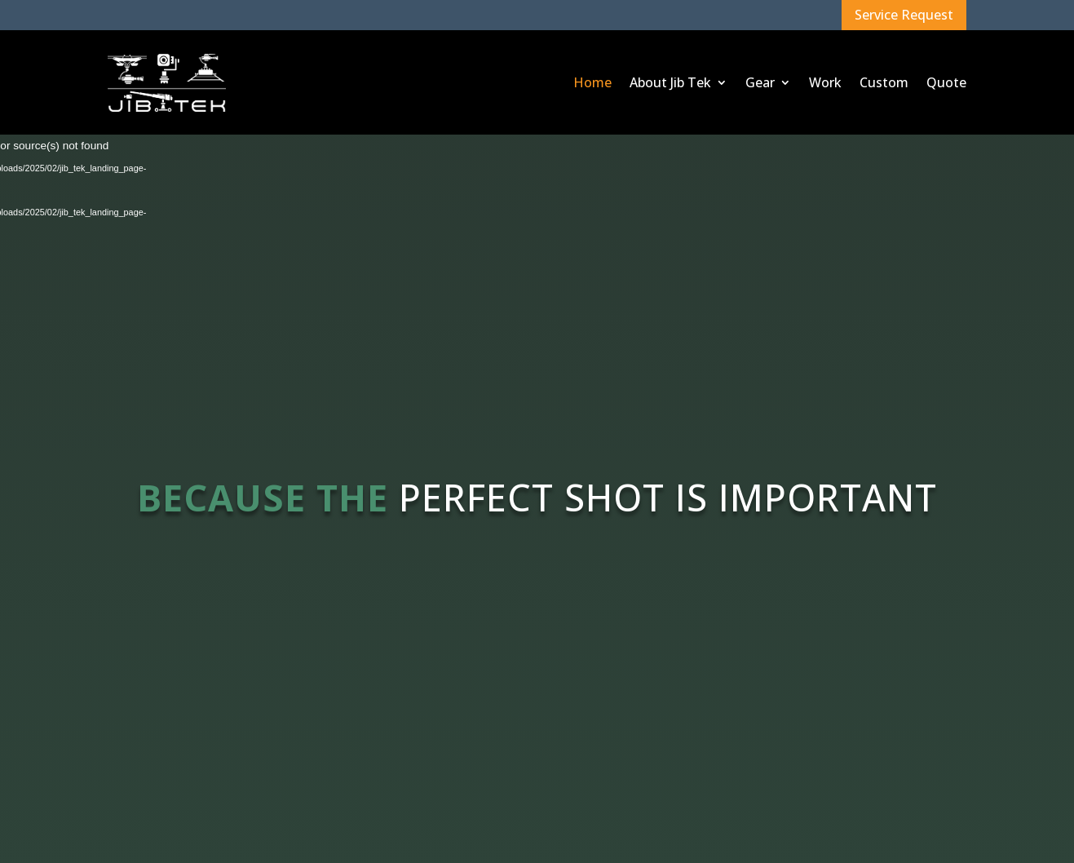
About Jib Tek (670, 82)
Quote (946, 82)
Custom (884, 82)
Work (825, 82)
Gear (760, 82)
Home (592, 82)
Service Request (904, 15)
